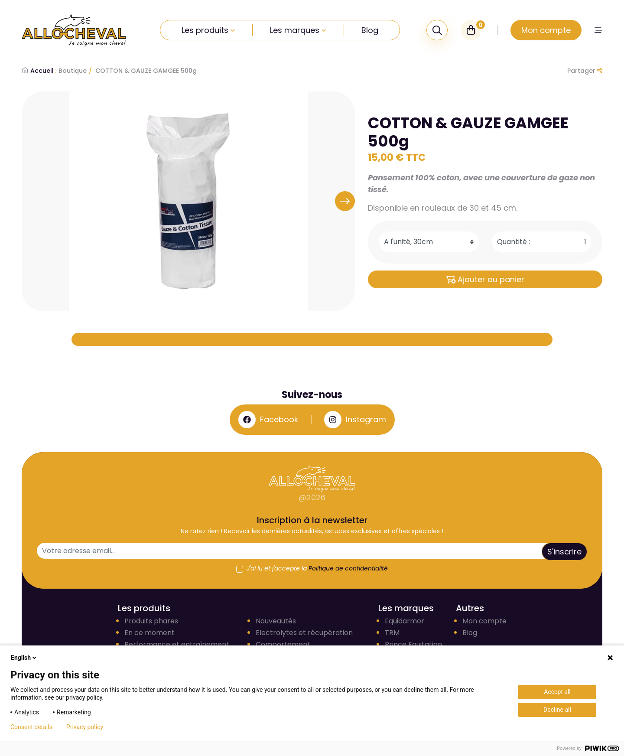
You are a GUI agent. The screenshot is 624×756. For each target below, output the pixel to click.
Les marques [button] (298, 30)
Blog (369, 30)
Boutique (72, 70)
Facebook (268, 419)
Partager (584, 70)
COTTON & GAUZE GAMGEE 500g (146, 70)
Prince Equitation (413, 644)
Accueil (39, 70)
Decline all (557, 709)
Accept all (557, 691)
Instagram (355, 419)
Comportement (283, 644)
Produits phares (151, 621)
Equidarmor (404, 621)
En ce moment (149, 633)
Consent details (31, 726)
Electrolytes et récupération (304, 633)
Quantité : (513, 242)
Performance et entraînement (176, 644)
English (24, 657)
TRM (392, 633)
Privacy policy (84, 726)
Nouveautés (276, 621)
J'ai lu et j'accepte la (317, 568)
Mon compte (484, 621)
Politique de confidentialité (348, 568)
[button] (598, 30)
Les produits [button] (208, 30)
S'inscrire (564, 551)
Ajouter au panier (485, 279)
